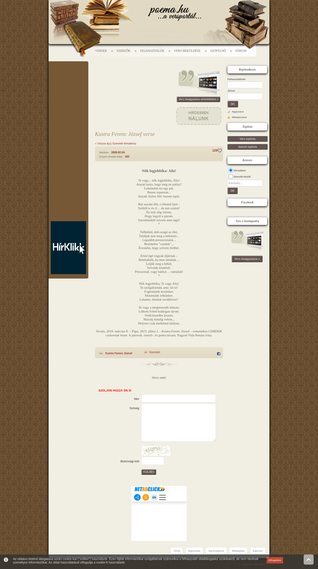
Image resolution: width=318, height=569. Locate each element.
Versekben (240, 170)
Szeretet (154, 352)
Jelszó (231, 90)
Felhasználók (152, 50)
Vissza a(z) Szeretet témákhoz (116, 143)
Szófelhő (218, 50)
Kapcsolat (258, 550)
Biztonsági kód (129, 461)
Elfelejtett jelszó (239, 117)
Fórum (240, 50)
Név (136, 399)
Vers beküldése (187, 50)
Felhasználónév (236, 79)
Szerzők (124, 50)
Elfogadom (275, 560)
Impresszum (194, 550)
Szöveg (134, 408)
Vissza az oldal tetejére (309, 559)
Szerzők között (242, 176)
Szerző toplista (247, 146)
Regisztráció (238, 112)
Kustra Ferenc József (118, 353)
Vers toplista (247, 138)
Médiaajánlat (238, 550)
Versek (101, 50)
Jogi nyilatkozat (216, 550)
